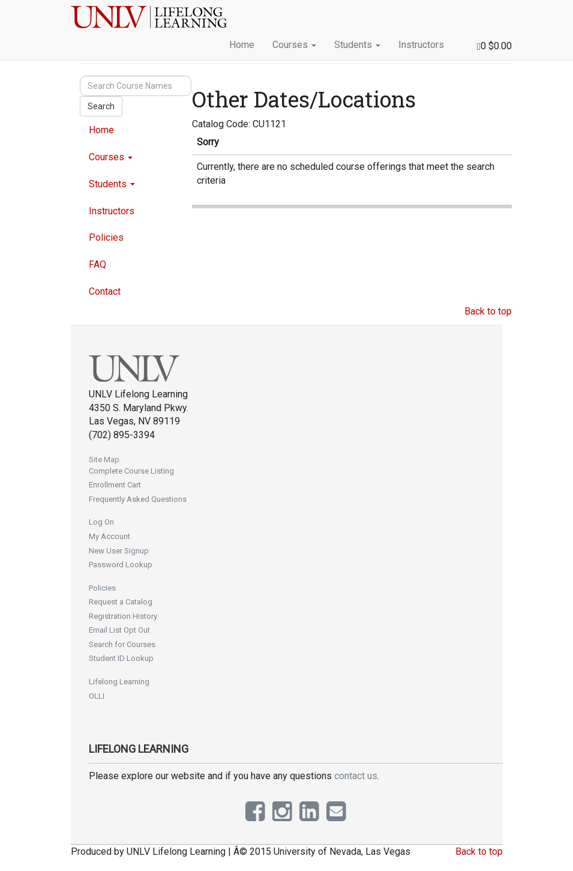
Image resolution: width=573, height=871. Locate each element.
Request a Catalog (120, 601)
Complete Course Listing (131, 470)
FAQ (97, 264)
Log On (101, 521)
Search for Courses (122, 644)
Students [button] (357, 44)
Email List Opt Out (119, 629)
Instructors (421, 44)
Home (241, 44)
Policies (106, 237)
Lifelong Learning (119, 681)
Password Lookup (120, 564)
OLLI (96, 696)
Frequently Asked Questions (138, 499)
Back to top (488, 311)
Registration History (123, 616)
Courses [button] (294, 44)
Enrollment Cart (115, 484)
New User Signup (119, 550)
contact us (355, 776)
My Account (109, 536)
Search (101, 106)
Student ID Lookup (121, 658)
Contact (105, 291)
